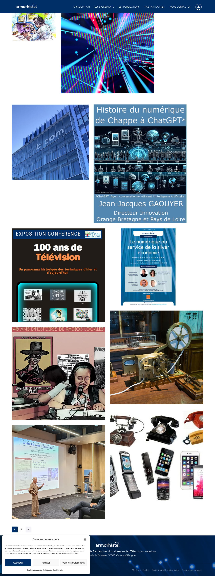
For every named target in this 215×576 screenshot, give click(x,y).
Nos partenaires (154, 6)
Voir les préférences (73, 562)
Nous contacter (180, 6)
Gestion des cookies (34, 570)
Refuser (45, 562)
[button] (85, 539)
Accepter (18, 562)
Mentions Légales (140, 570)
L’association (81, 6)
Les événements (104, 6)
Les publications (129, 6)
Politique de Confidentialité (53, 570)
